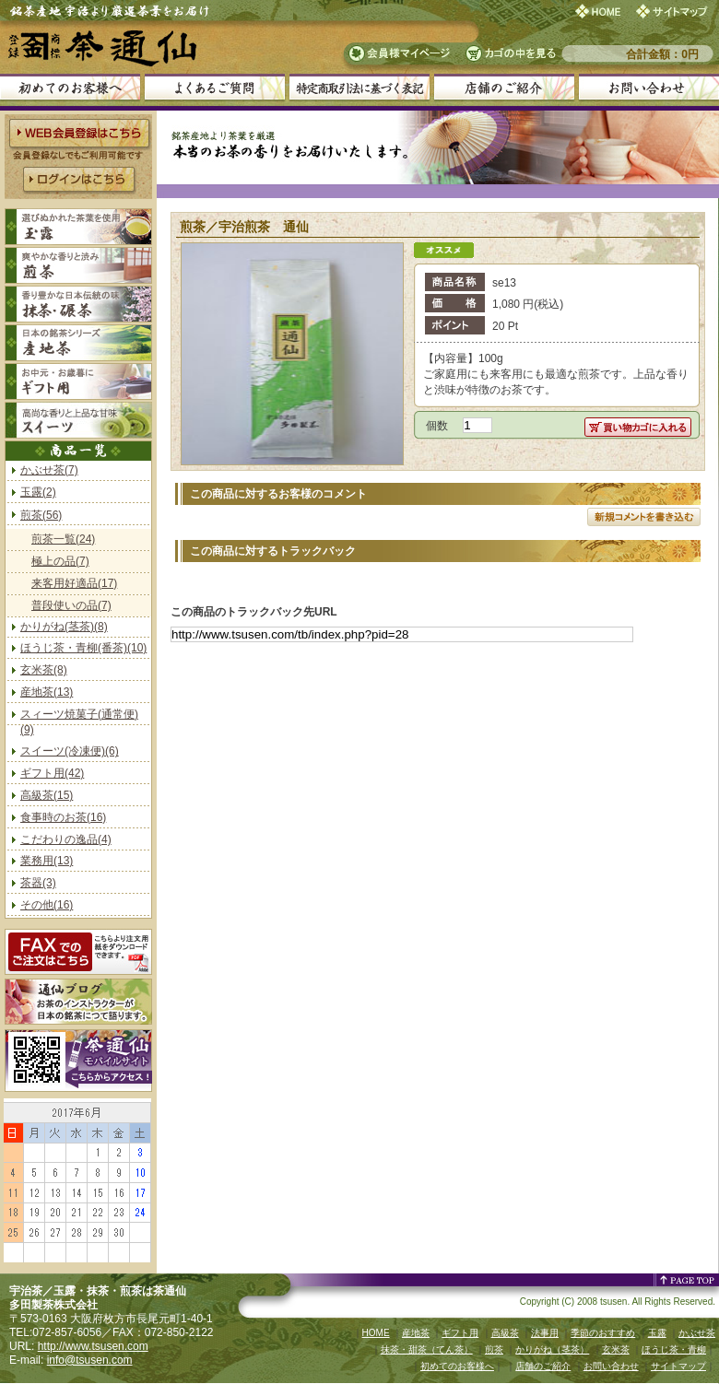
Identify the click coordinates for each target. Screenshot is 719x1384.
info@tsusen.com (90, 1360)
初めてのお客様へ (457, 1366)
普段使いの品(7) (71, 605)
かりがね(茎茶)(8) (64, 626)
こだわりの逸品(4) (66, 839)
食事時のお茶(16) (63, 817)
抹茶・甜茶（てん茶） (427, 1349)
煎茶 (494, 1349)
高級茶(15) (46, 795)
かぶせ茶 (696, 1333)
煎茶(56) (41, 515)
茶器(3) (38, 882)
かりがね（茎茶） (552, 1349)
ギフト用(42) (52, 773)
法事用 (545, 1333)
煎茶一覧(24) (63, 539)
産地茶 (416, 1333)
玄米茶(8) (43, 669)
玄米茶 (616, 1349)
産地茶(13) (46, 692)
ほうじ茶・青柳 (674, 1349)
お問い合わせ (611, 1366)
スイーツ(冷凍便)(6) (69, 751)
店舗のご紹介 (543, 1366)
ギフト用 (460, 1333)
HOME (376, 1333)
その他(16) (46, 904)
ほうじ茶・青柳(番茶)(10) (83, 647)
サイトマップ (678, 1366)
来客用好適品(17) (74, 583)
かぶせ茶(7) (49, 469)
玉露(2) (38, 492)
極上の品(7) (60, 561)
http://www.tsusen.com (93, 1346)
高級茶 (505, 1333)
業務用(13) (46, 860)
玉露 (657, 1333)
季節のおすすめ (603, 1333)
